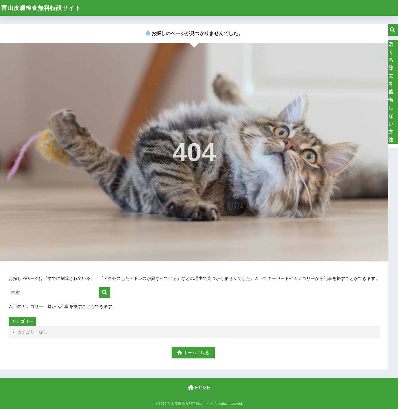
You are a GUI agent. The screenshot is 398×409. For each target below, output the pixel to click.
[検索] (104, 292)
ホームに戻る (193, 352)
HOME (199, 387)
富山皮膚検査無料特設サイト (41, 8)
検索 (392, 30)
